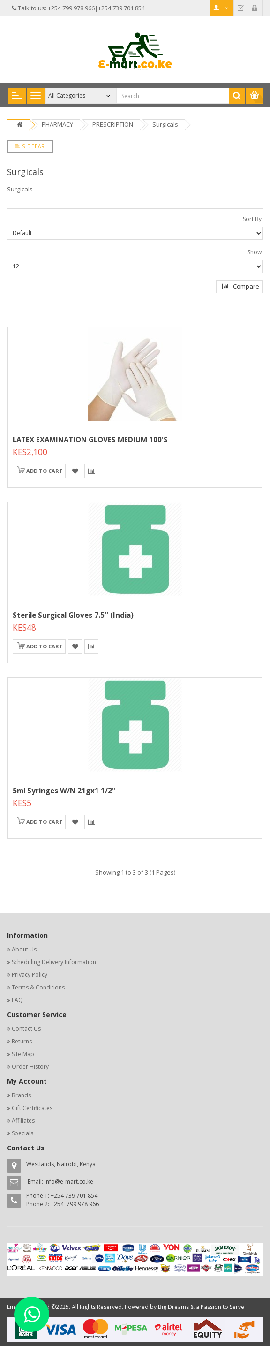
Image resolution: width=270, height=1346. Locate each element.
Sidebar (30, 146)
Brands (21, 1095)
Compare (240, 286)
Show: (255, 252)
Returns (22, 1041)
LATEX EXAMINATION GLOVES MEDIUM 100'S (90, 439)
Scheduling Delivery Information (54, 962)
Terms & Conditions (38, 987)
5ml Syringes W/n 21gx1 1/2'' (64, 790)
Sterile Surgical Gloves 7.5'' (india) (73, 615)
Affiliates (23, 1121)
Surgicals (165, 124)
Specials (22, 1133)
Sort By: (253, 219)
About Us (24, 949)
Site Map (23, 1054)
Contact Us (26, 1029)
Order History (30, 1067)
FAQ (17, 1000)
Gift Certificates (32, 1108)
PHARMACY (57, 124)
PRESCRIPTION (112, 124)
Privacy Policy (29, 975)
